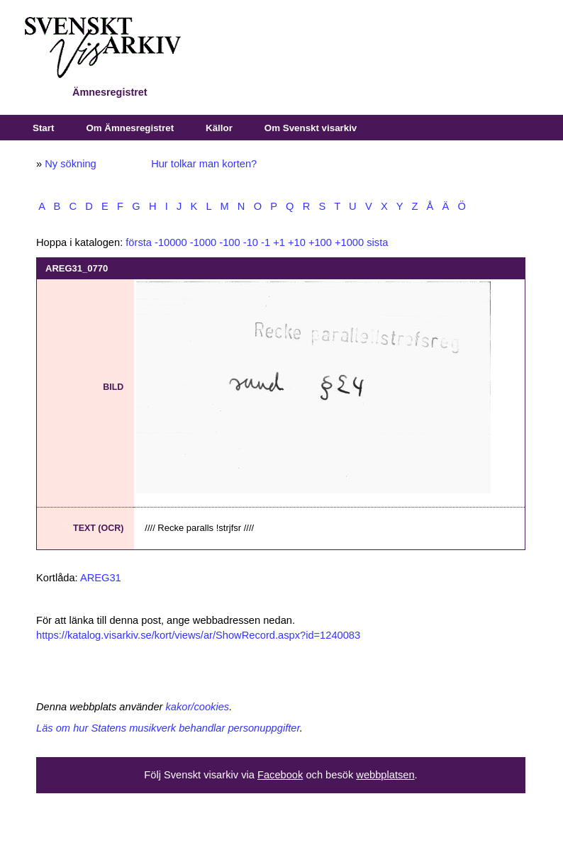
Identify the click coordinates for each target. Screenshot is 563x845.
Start (43, 128)
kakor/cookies (198, 706)
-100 (229, 242)
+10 (297, 242)
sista (377, 242)
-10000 (171, 242)
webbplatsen (385, 774)
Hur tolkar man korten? (204, 163)
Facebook (280, 774)
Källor (219, 128)
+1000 (349, 242)
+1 (279, 242)
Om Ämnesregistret (130, 128)
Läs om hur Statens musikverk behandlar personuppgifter (168, 728)
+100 (320, 242)
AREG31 (100, 577)
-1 (265, 242)
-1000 (203, 242)
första (139, 242)
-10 (250, 242)
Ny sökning (70, 163)
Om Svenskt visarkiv (310, 128)
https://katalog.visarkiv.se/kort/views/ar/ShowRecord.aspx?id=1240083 (198, 635)
